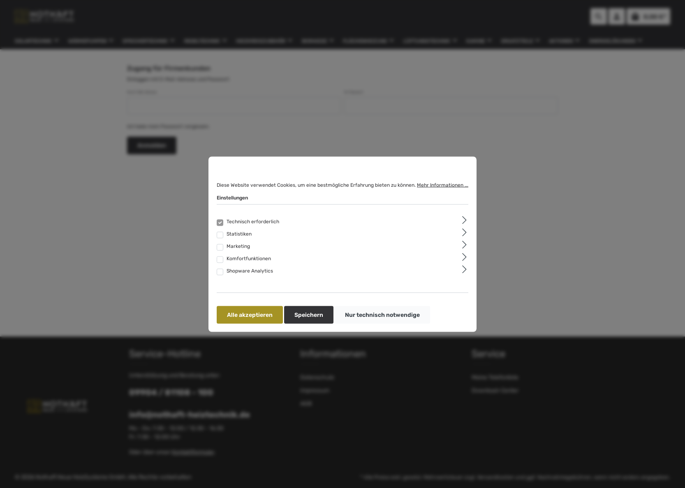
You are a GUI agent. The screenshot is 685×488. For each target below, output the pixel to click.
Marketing (238, 246)
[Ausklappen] (464, 220)
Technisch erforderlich (253, 221)
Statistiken (239, 233)
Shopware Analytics (250, 270)
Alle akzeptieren (250, 314)
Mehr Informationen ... (442, 185)
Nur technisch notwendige (382, 314)
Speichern (308, 314)
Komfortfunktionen (249, 258)
